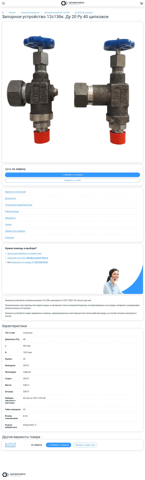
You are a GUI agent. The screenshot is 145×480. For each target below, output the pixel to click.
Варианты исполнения (15, 192)
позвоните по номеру (29, 262)
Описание (9, 237)
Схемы (8, 224)
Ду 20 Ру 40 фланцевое (10, 445)
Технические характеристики (18, 205)
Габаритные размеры (15, 231)
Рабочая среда (12, 211)
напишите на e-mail (27, 258)
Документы (10, 198)
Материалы (10, 218)
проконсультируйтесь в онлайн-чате (24, 253)
